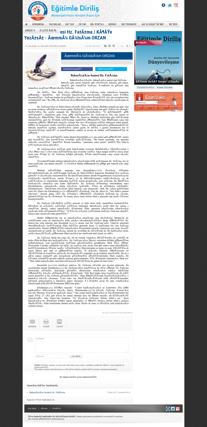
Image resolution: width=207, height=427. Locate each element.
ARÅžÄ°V (30, 30)
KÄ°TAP (69, 24)
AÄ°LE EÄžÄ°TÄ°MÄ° (153, 24)
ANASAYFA (26, 24)
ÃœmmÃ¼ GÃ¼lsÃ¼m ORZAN (53, 46)
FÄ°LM (82, 24)
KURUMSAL (38, 24)
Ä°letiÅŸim (56, 408)
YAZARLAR (55, 24)
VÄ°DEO (173, 24)
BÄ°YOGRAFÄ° (129, 24)
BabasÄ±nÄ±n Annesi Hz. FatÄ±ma (47, 392)
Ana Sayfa (32, 46)
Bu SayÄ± (141, 42)
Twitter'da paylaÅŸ (105, 69)
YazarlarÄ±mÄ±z (145, 87)
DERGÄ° (113, 24)
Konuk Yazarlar (164, 87)
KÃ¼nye (44, 408)
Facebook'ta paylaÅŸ (72, 69)
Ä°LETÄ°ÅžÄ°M (48, 30)
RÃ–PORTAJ (97, 24)
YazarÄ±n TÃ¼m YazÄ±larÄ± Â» (41, 400)
